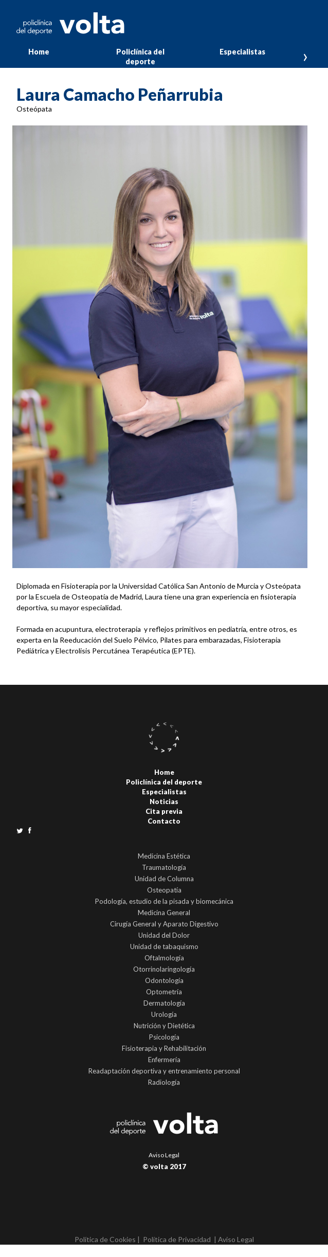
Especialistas (242, 51)
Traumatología (164, 867)
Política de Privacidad (177, 1239)
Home (38, 51)
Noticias (164, 801)
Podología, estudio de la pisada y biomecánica (164, 901)
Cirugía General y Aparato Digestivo (164, 924)
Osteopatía (164, 890)
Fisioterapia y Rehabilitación (164, 1048)
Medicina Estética (164, 856)
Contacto (164, 821)
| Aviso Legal (234, 1239)
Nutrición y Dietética (164, 1026)
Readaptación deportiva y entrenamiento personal (164, 1071)
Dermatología (164, 1003)
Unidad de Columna (164, 879)
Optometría (164, 992)
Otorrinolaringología (164, 969)
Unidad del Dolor (164, 935)
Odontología (164, 980)
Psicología (164, 1037)
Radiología (164, 1082)
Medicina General (164, 912)
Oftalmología (164, 958)
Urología (164, 1014)
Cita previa (164, 811)
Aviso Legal (164, 1155)
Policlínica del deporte (140, 56)
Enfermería (164, 1059)
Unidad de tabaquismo (164, 946)
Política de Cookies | (107, 1239)
